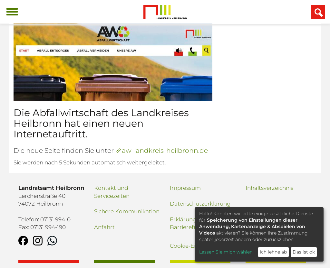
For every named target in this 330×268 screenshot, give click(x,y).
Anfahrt (104, 227)
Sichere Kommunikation (127, 211)
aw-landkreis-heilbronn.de (165, 150)
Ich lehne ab (273, 252)
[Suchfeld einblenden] (318, 12)
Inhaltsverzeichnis (269, 188)
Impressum (185, 188)
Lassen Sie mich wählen (226, 252)
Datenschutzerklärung (200, 203)
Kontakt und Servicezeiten (112, 192)
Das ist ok (304, 252)
